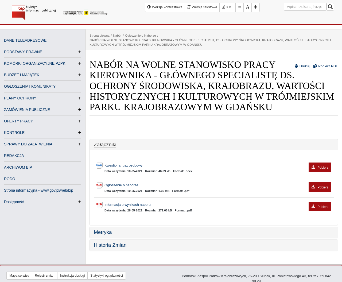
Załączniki (105, 144)
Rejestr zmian (44, 275)
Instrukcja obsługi (72, 275)
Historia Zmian (110, 245)
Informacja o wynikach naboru (217, 205)
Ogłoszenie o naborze (217, 185)
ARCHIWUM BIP (18, 167)
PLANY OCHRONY (20, 98)
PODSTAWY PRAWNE (23, 52)
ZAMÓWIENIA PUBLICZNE (27, 109)
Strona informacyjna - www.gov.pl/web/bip (38, 190)
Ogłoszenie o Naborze (140, 35)
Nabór (117, 35)
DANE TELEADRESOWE (25, 40)
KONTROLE (14, 132)
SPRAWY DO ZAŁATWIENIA (28, 144)
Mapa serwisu (19, 275)
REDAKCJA (14, 155)
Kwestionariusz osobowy (217, 166)
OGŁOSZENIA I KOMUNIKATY (30, 86)
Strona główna (100, 35)
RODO (9, 179)
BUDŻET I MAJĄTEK (21, 75)
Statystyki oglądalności (106, 275)
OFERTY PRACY (18, 121)
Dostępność (14, 202)
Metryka (103, 232)
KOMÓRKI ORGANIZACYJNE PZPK (34, 63)
